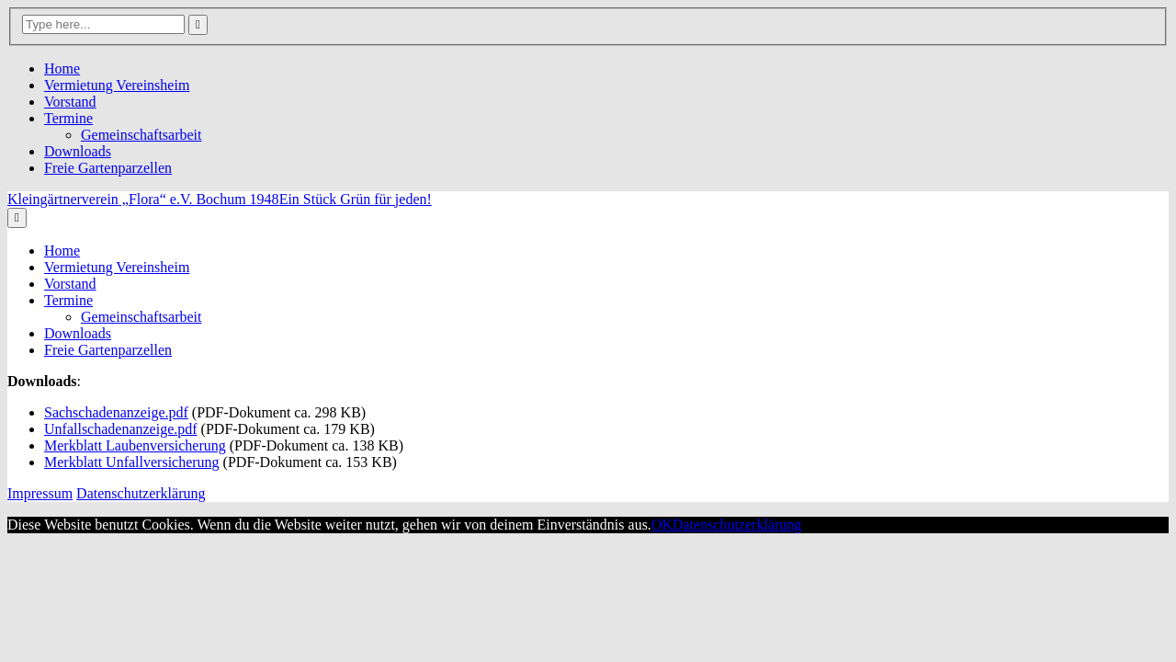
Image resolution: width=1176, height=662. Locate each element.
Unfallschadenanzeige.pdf (121, 429)
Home (62, 68)
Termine (68, 118)
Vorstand (70, 101)
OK (662, 524)
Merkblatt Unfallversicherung (132, 462)
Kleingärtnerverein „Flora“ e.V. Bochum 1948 (143, 199)
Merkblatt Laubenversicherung (135, 445)
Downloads (77, 151)
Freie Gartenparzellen (108, 168)
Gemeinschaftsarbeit (141, 135)
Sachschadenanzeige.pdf (116, 412)
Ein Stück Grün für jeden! (355, 199)
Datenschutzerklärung (140, 493)
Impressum (40, 493)
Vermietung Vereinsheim (116, 85)
